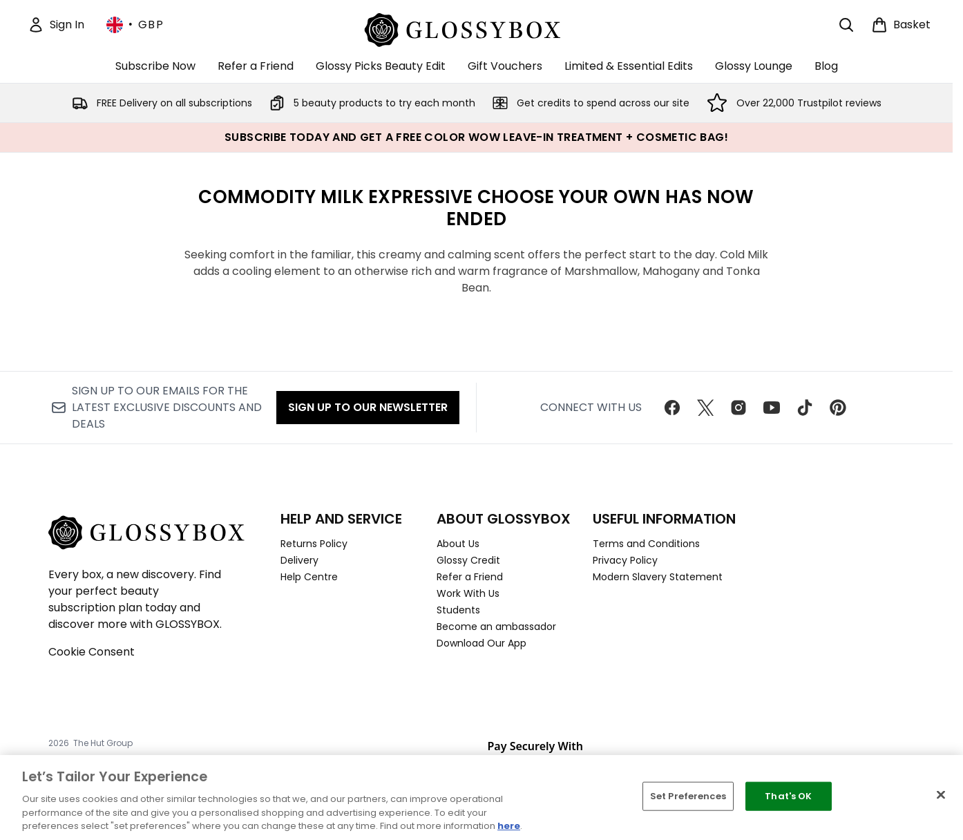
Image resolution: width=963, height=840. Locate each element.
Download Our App (481, 643)
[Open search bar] (846, 25)
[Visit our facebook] (672, 407)
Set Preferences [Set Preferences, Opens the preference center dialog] (688, 796)
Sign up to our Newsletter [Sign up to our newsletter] (368, 407)
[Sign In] (56, 25)
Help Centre (309, 577)
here (508, 825)
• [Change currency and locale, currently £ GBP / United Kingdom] (135, 25)
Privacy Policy (625, 560)
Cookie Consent (91, 652)
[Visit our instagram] (738, 407)
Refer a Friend (470, 577)
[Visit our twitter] (705, 407)
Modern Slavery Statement (658, 577)
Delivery (299, 560)
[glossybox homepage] (476, 28)
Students (458, 610)
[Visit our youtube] (771, 407)
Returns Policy (313, 544)
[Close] (941, 795)
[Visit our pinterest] (838, 407)
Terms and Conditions (646, 544)
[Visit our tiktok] (804, 407)
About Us (458, 544)
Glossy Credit (468, 560)
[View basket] (901, 25)
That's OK (788, 796)
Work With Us (468, 593)
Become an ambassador (496, 626)
